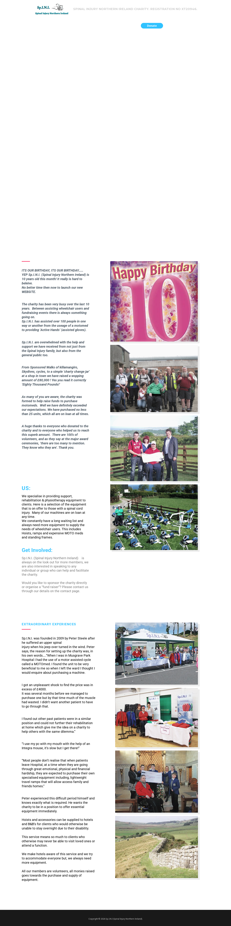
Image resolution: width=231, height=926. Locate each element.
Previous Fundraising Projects (99, 26)
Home (71, 26)
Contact (130, 26)
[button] (152, 27)
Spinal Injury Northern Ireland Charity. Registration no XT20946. (137, 9)
